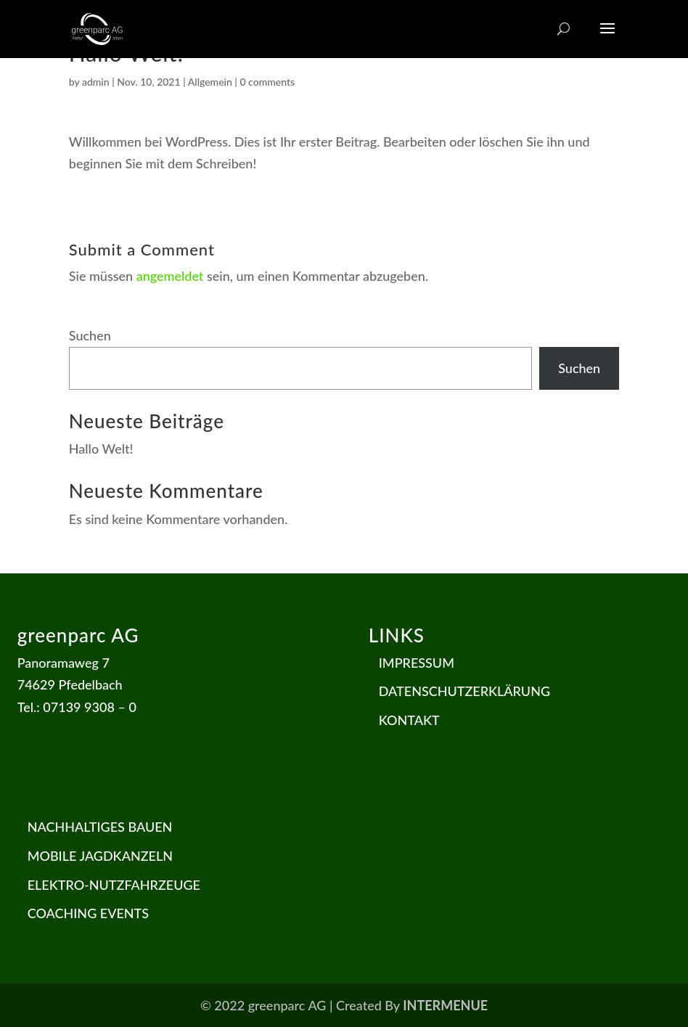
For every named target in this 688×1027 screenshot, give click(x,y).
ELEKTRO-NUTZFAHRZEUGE (114, 885)
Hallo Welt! (101, 449)
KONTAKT (409, 720)
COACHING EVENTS (88, 913)
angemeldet (170, 276)
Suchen (90, 335)
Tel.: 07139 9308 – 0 (76, 707)
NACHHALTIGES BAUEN (100, 827)
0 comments (267, 81)
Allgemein (210, 81)
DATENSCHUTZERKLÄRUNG (464, 691)
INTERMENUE (445, 1005)
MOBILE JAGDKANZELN (100, 856)
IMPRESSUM (416, 663)
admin (96, 81)
